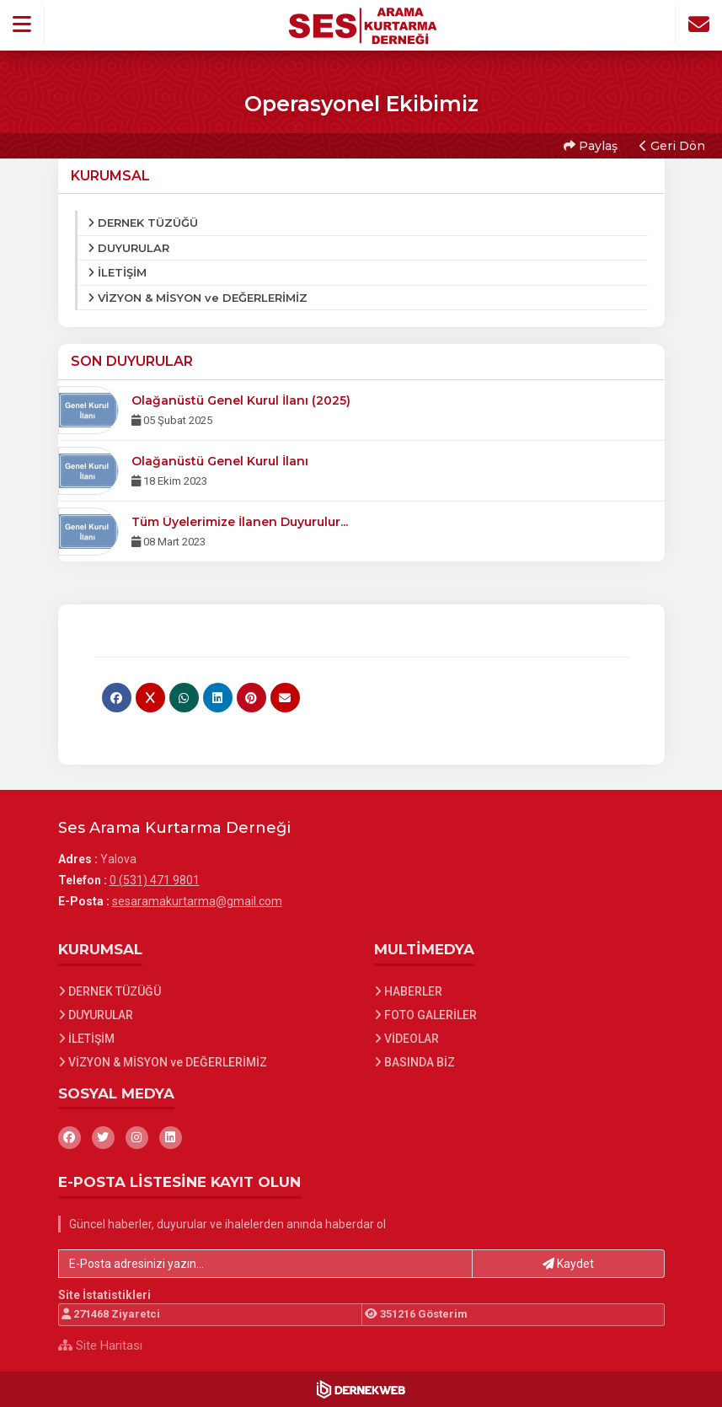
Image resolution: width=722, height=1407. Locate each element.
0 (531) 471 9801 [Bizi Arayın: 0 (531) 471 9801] (155, 880)
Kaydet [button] (568, 1263)
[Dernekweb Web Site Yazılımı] (361, 1389)
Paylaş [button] (591, 145)
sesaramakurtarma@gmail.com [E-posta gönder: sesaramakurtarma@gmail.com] (197, 901)
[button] (22, 24)
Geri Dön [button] (672, 145)
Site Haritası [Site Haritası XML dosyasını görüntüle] (100, 1345)
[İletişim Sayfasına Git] (698, 24)
